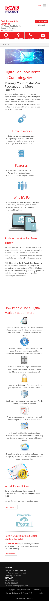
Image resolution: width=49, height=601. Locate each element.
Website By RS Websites (24, 598)
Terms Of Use (28, 593)
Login (41, 593)
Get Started (11, 507)
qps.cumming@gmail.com (18, 585)
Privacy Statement (13, 593)
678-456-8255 (13, 543)
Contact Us (11, 553)
